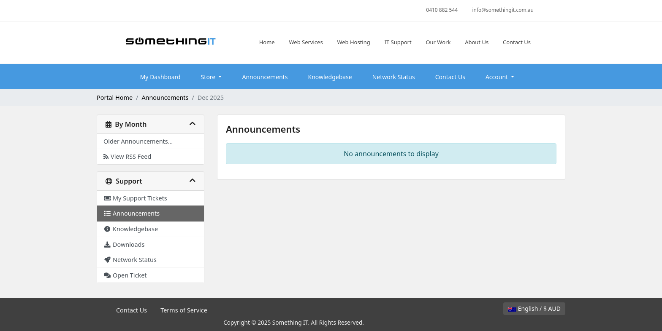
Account (498, 77)
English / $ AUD (534, 308)
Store (209, 77)
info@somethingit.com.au (503, 9)
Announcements (265, 77)
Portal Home (115, 97)
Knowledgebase (330, 77)
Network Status (393, 77)
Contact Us (450, 77)
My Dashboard (160, 77)
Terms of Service (183, 310)
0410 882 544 (442, 9)
